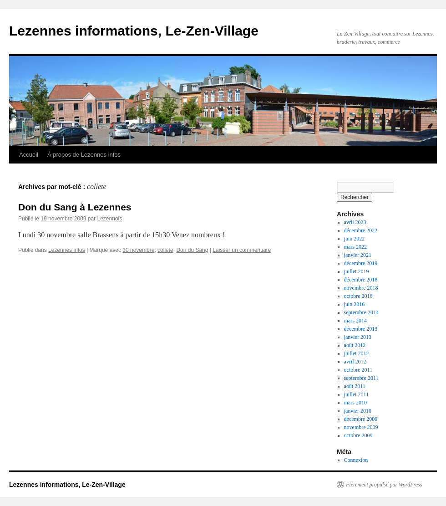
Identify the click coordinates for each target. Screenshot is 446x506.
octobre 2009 (358, 435)
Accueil (28, 154)
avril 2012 (355, 361)
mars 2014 (355, 320)
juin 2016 (354, 304)
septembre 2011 (361, 378)
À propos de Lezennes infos (84, 154)
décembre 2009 (361, 419)
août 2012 (355, 345)
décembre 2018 (361, 279)
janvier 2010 (357, 411)
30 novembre (138, 250)
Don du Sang (192, 250)
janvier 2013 (357, 337)
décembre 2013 (361, 329)
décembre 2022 (361, 230)
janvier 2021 (357, 255)
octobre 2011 (358, 370)
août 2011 (354, 386)
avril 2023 (355, 222)
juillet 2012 (356, 353)
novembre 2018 (361, 288)
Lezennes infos (66, 250)
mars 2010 (355, 402)
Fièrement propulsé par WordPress (384, 484)
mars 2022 (355, 247)
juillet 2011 (356, 394)
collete (165, 250)
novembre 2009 (361, 427)
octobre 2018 (358, 296)
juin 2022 (354, 238)
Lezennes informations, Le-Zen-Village (133, 30)
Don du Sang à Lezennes (75, 207)
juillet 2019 (356, 271)
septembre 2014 (361, 312)
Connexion (356, 460)
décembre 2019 (361, 263)
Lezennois (109, 218)
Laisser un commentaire (242, 250)
